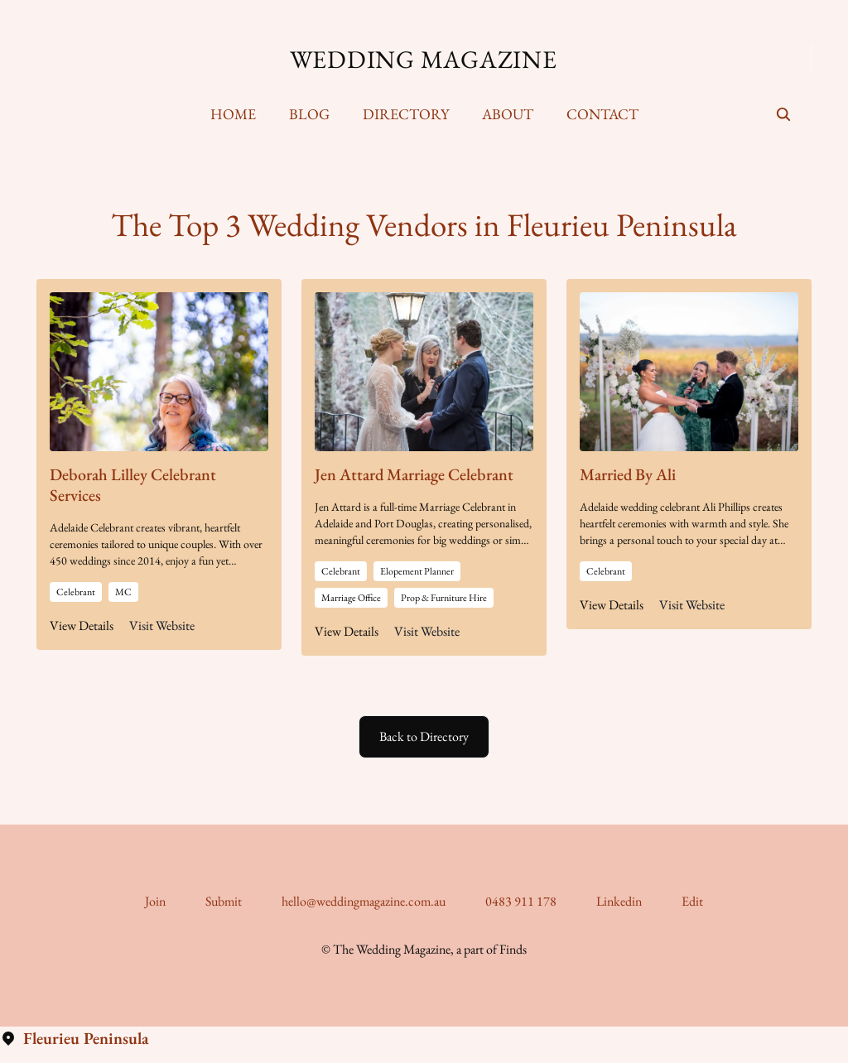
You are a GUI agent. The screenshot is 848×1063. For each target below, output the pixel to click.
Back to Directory (424, 736)
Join (155, 901)
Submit (223, 901)
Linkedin (619, 901)
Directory (406, 113)
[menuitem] (233, 114)
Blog (309, 113)
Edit (692, 901)
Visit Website (162, 625)
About (507, 113)
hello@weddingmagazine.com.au (364, 901)
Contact (602, 113)
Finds (513, 949)
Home (233, 113)
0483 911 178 (520, 901)
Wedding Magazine (423, 60)
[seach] (783, 114)
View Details (81, 625)
